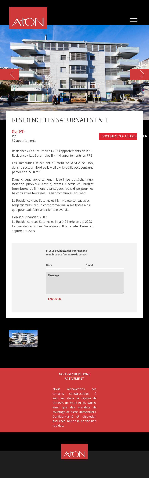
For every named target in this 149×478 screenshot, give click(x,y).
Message (53, 275)
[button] (139, 74)
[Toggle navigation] (134, 20)
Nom (49, 265)
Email (89, 265)
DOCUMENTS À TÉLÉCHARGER (119, 136)
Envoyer (54, 298)
